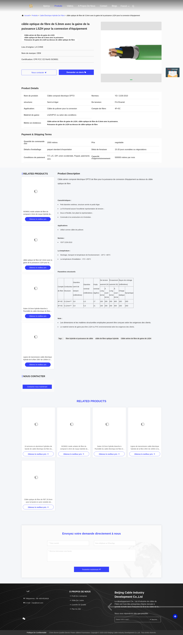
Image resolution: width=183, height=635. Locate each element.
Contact (103, 6)
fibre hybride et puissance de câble (79, 338)
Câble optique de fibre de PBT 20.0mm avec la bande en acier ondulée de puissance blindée (38, 501)
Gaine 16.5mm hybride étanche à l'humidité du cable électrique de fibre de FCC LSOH (36, 311)
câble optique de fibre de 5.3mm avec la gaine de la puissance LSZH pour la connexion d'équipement (37, 262)
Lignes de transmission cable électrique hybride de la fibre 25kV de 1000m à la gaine (37, 359)
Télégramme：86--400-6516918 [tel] (36, 598)
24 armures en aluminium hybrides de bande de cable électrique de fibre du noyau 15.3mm (38, 447)
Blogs (114, 6)
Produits (58, 6)
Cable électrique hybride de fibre (52, 15)
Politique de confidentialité (36, 632)
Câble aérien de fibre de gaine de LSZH (136, 338)
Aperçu (46, 6)
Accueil (27, 15)
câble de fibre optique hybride (107, 338)
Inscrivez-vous (154, 619)
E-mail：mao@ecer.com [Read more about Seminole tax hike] (33, 603)
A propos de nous (86, 6)
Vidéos (70, 6)
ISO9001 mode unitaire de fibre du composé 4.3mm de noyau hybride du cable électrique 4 (37, 214)
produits (35, 15)
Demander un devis (76, 72)
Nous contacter (39, 73)
